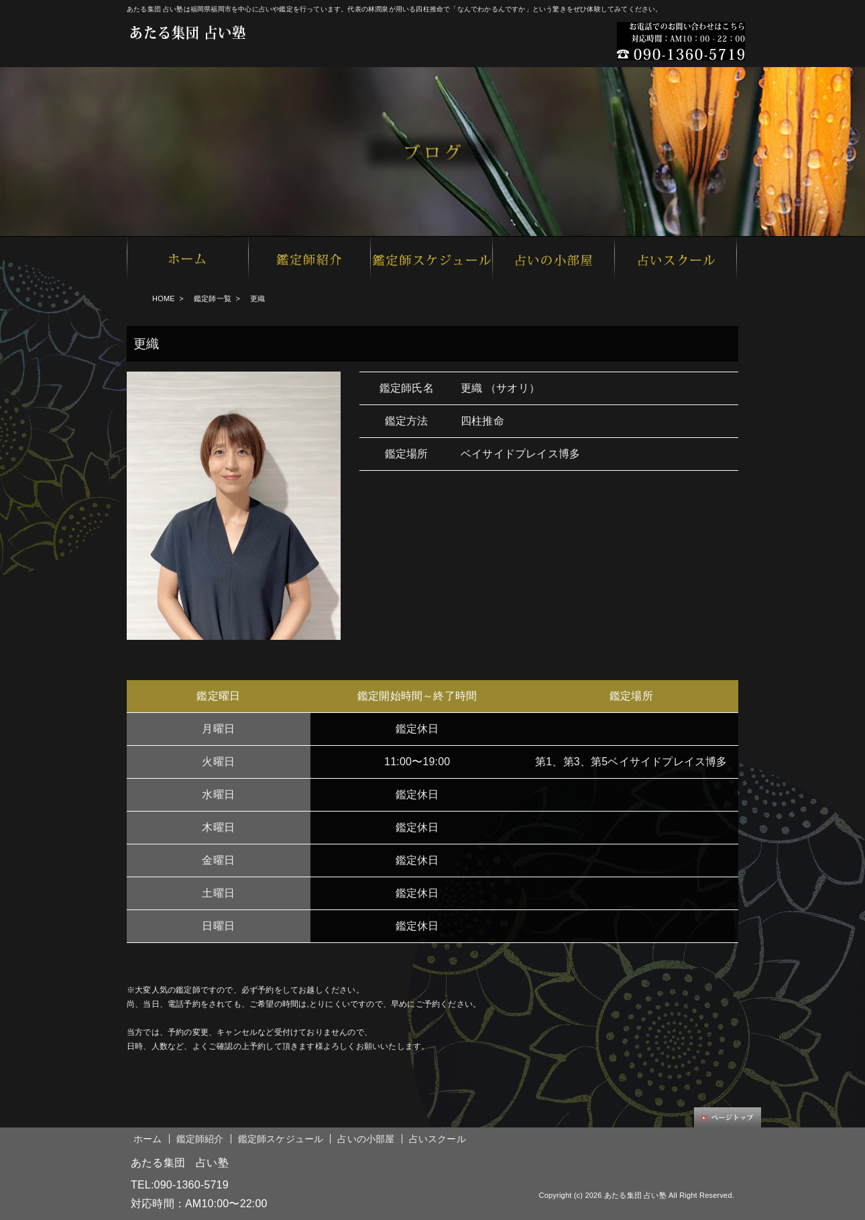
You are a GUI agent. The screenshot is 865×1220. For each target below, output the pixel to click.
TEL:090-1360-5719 (180, 1184)
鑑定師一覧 (212, 298)
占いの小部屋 (365, 1138)
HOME (163, 298)
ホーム (147, 1138)
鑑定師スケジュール (281, 1138)
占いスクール (437, 1138)
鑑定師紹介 (200, 1138)
